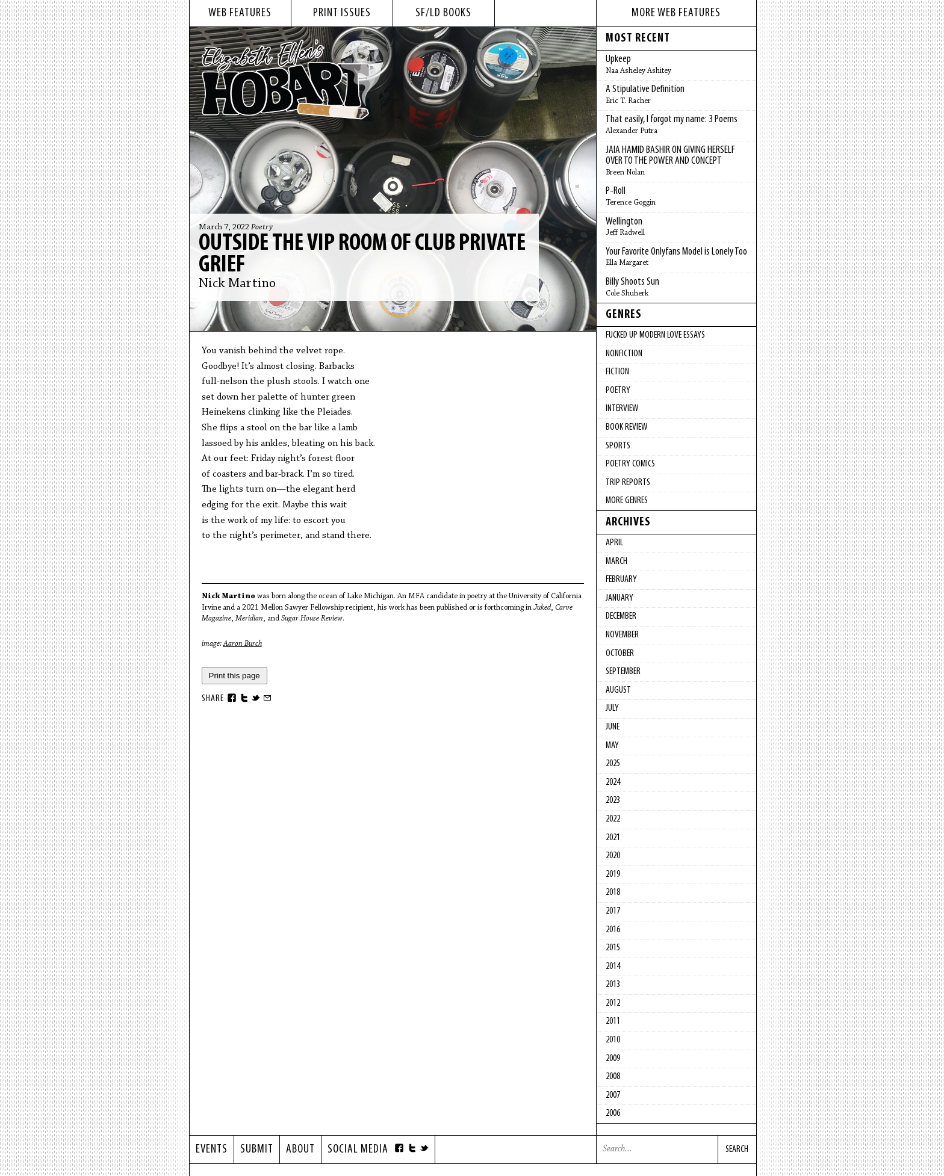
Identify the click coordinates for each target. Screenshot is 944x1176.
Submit (256, 1150)
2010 (613, 1040)
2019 (613, 874)
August (618, 690)
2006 (613, 1113)
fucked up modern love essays (655, 335)
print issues (342, 13)
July (612, 708)
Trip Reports (628, 482)
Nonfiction (624, 354)
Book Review (626, 427)
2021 (613, 838)
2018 (613, 892)
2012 (613, 1003)
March (616, 561)
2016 (613, 930)
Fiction (617, 372)
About (300, 1150)
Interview (622, 408)
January (619, 598)
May (612, 745)
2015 (613, 948)
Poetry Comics (630, 464)
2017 (613, 911)
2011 (613, 1021)
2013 (613, 984)
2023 (613, 800)
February (621, 579)
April (614, 543)
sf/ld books (443, 13)
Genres (624, 315)
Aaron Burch (242, 644)
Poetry (262, 227)
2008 (613, 1077)
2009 (613, 1058)
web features (240, 13)
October (620, 653)
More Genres (627, 501)
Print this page (234, 675)
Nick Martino (237, 284)
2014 (613, 966)
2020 (613, 856)
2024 (613, 782)
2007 (613, 1095)
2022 (613, 819)
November (622, 635)
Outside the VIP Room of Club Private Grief (362, 254)
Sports (618, 446)
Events (212, 1150)
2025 (613, 764)
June (613, 727)
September (623, 671)
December (621, 616)
